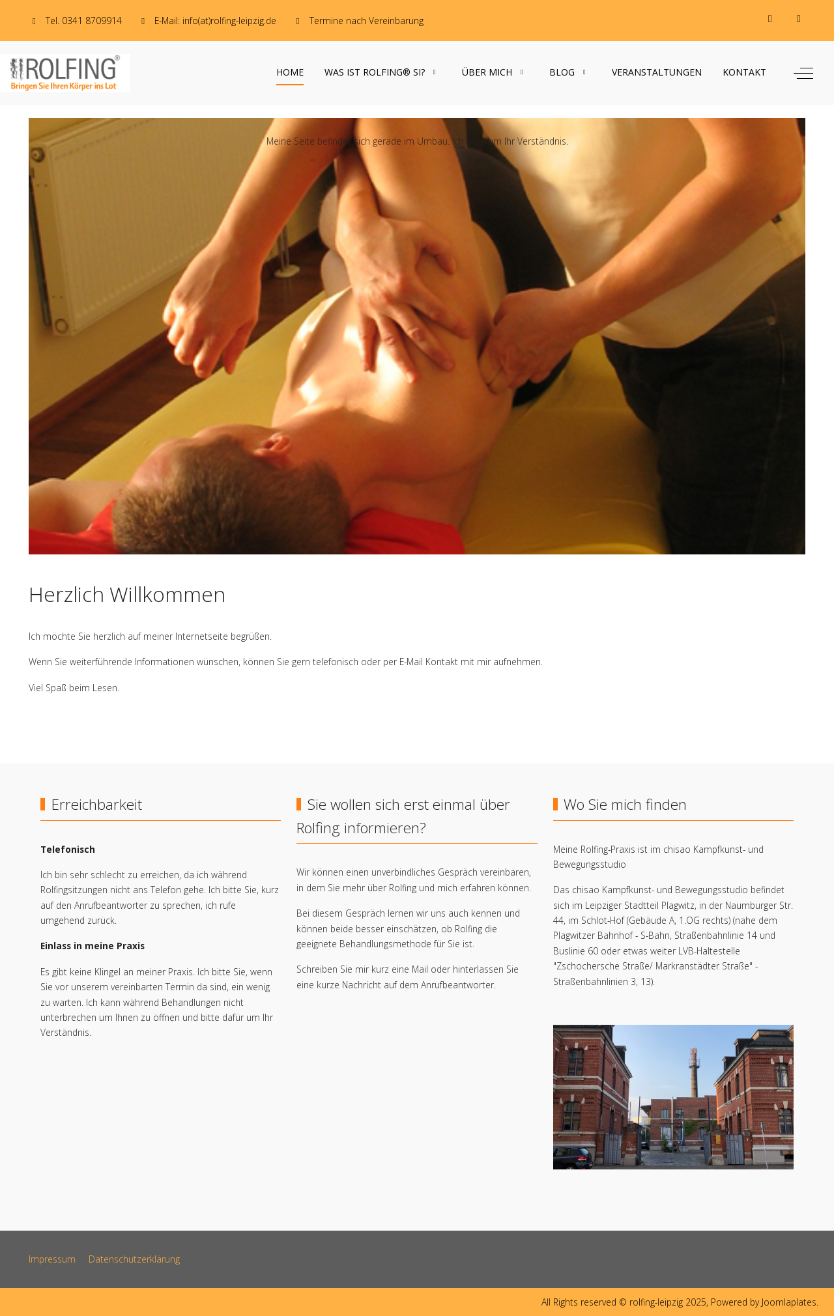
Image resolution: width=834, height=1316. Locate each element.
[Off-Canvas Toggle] (803, 73)
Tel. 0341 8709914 (84, 20)
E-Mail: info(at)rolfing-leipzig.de (215, 20)
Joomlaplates (789, 1302)
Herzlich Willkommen (127, 594)
